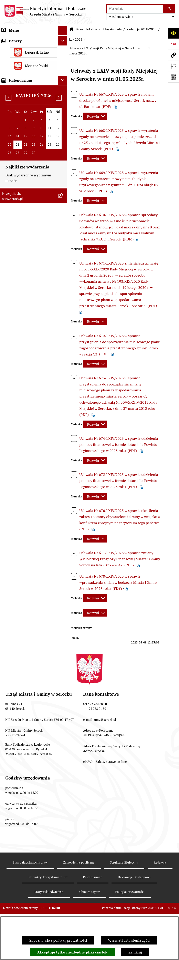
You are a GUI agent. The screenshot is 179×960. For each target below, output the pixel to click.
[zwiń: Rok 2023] (63, 154)
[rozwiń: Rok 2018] (63, 677)
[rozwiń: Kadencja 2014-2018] (63, 689)
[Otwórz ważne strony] (173, 66)
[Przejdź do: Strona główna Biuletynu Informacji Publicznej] (71, 29)
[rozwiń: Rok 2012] (63, 725)
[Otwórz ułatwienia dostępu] (173, 33)
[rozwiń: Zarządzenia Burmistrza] (63, 736)
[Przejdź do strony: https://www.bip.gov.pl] (173, 44)
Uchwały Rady (112, 29)
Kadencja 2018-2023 (141, 29)
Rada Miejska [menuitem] (12, 57)
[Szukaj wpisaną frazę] (169, 8)
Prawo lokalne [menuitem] (13, 94)
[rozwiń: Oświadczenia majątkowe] (63, 85)
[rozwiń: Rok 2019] (63, 665)
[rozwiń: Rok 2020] (63, 654)
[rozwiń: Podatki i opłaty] (63, 898)
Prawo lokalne (86, 29)
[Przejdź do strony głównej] (46, 11)
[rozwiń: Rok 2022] (63, 630)
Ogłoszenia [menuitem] (11, 907)
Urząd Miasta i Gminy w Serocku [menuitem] (28, 39)
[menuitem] (33, 106)
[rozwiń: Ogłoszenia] (63, 907)
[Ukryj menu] (62, 30)
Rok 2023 (75, 39)
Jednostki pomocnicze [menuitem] (20, 67)
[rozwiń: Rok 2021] (63, 642)
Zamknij (135, 952)
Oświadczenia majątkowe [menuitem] (22, 85)
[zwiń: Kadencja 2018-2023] (63, 130)
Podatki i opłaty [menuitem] (14, 898)
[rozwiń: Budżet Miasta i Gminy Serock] (63, 760)
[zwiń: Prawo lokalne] (63, 95)
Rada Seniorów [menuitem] (14, 76)
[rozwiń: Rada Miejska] (63, 58)
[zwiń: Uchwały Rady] (63, 106)
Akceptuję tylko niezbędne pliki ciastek (72, 952)
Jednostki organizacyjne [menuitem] (21, 48)
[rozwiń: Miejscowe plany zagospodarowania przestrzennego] (63, 784)
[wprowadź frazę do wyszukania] (135, 8)
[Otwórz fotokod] (173, 77)
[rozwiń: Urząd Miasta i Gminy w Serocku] (63, 40)
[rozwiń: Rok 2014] (63, 701)
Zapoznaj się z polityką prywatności (58, 940)
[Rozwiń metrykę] (95, 116)
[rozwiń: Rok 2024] (63, 142)
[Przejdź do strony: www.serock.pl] (173, 55)
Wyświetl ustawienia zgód (129, 940)
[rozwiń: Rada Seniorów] (63, 76)
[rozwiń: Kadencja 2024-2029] (63, 118)
